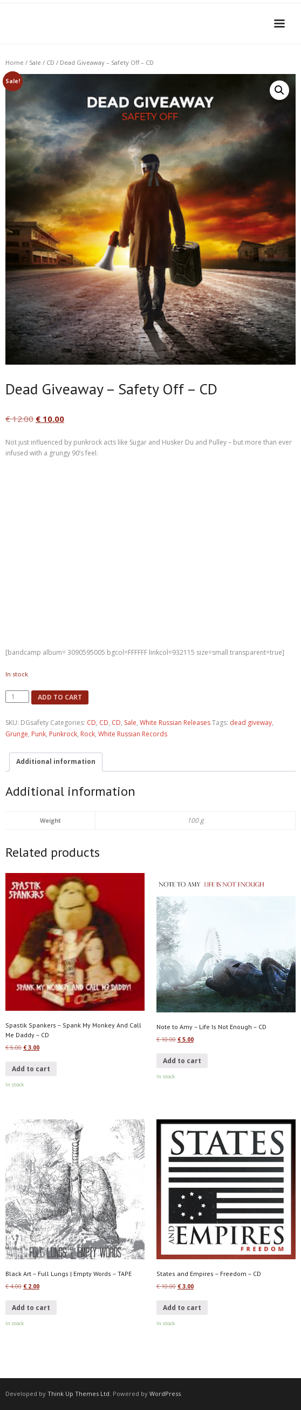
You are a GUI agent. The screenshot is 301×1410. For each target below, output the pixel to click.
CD (50, 62)
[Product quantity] (17, 696)
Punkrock (63, 733)
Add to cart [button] (31, 1068)
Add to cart (60, 697)
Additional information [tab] (55, 761)
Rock (87, 733)
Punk (38, 733)
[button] (279, 90)
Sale (35, 62)
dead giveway (251, 722)
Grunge (16, 733)
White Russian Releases (175, 722)
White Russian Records (132, 733)
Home (14, 62)
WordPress (165, 1393)
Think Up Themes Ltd (78, 1393)
